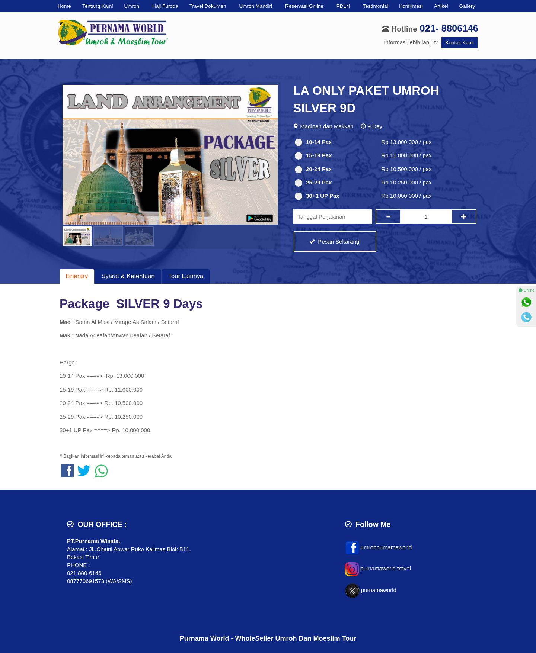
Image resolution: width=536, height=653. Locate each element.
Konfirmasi (411, 6)
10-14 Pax (313, 142)
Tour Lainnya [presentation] (185, 276)
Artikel (441, 6)
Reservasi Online (304, 6)
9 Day (375, 126)
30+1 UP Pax (317, 196)
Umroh (132, 6)
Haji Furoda (165, 6)
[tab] (77, 276)
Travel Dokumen (207, 6)
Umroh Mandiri (255, 6)
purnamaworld (378, 590)
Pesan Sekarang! (335, 241)
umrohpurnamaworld (386, 547)
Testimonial (375, 6)
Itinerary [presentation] (77, 276)
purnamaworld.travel (385, 569)
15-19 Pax (313, 155)
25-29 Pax (313, 182)
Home (64, 6)
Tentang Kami (97, 6)
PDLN (343, 6)
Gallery (467, 6)
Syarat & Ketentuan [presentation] (127, 276)
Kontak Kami (459, 42)
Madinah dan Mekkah (326, 126)
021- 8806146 (449, 28)
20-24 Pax (313, 169)
